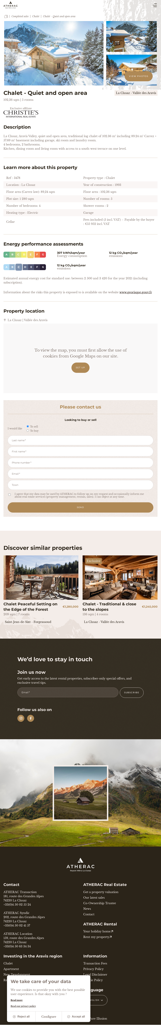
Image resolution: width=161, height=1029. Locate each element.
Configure (48, 1016)
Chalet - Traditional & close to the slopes (109, 607)
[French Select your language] (95, 1000)
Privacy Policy (93, 969)
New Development (16, 974)
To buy (33, 430)
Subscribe (131, 692)
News (87, 908)
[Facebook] (30, 718)
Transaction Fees (95, 963)
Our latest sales (94, 897)
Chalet (35, 16)
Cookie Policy (93, 980)
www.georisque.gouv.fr (135, 292)
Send (80, 507)
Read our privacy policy (23, 1006)
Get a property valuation (100, 892)
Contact (88, 914)
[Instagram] (20, 718)
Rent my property (97, 937)
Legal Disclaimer (95, 974)
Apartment (11, 969)
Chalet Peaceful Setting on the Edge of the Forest (30, 607)
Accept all (76, 1016)
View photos (138, 76)
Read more (17, 1000)
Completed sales (20, 16)
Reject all (21, 1016)
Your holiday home (98, 931)
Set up (80, 367)
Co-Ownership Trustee (99, 903)
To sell (32, 426)
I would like (15, 428)
